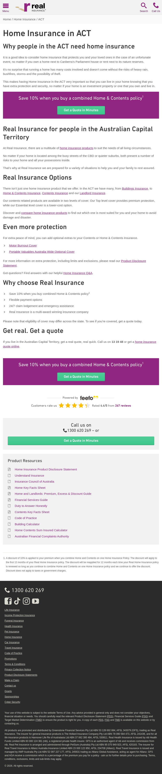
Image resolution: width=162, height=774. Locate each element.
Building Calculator (27, 524)
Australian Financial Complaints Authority (42, 536)
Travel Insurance (13, 647)
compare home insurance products (44, 212)
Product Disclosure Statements (21, 675)
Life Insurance (12, 610)
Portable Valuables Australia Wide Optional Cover (42, 251)
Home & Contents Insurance (21, 193)
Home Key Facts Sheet (30, 487)
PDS (110, 716)
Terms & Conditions (15, 664)
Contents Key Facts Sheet (32, 512)
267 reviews (123, 406)
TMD (38, 720)
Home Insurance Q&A (77, 273)
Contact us (10, 685)
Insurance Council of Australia (34, 481)
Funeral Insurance (14, 620)
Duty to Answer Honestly (31, 505)
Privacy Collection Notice (18, 669)
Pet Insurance (12, 631)
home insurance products (76, 148)
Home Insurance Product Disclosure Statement (46, 469)
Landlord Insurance (92, 193)
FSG (145, 716)
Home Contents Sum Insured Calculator (41, 530)
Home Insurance (13, 637)
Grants (8, 691)
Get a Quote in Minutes (81, 110)
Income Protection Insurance (20, 615)
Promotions (11, 658)
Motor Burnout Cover (23, 245)
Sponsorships (12, 696)
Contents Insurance (55, 193)
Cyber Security (12, 702)
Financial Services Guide (31, 500)
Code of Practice (26, 518)
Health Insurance (14, 626)
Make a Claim (12, 680)
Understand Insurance (29, 475)
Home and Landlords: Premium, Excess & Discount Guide (53, 493)
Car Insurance (12, 642)
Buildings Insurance (135, 188)
